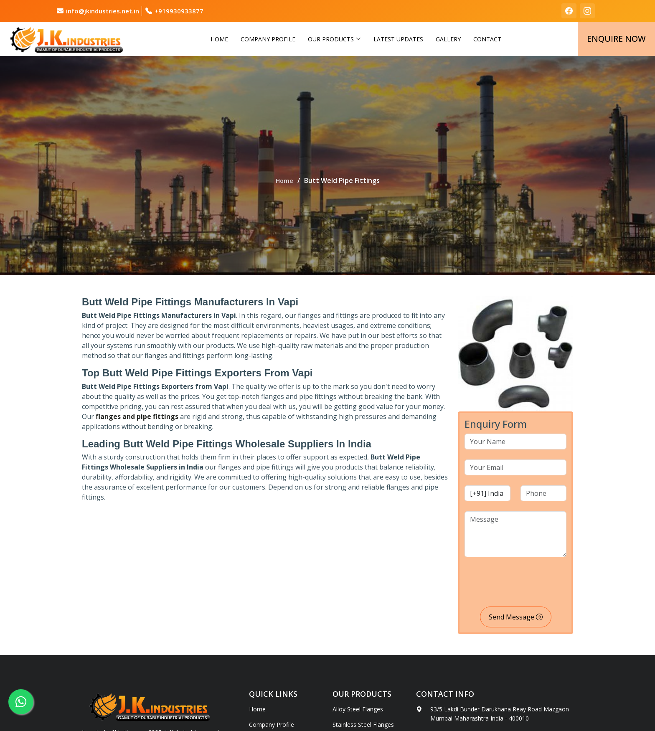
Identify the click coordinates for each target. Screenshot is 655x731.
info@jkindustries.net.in (102, 11)
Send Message (516, 617)
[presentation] (528, 583)
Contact (487, 39)
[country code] (487, 493)
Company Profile (268, 39)
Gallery (448, 39)
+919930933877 (179, 11)
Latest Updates (398, 39)
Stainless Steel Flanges (363, 725)
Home (219, 39)
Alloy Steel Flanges (358, 709)
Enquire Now (616, 38)
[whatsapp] (20, 701)
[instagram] (587, 10)
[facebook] (568, 10)
